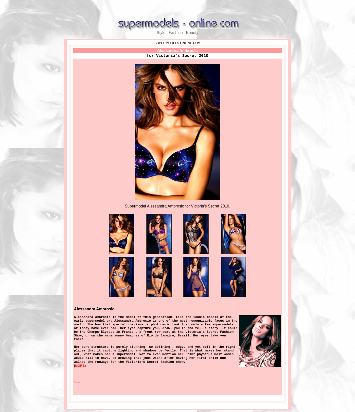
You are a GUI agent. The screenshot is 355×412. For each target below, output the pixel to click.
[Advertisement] (177, 9)
